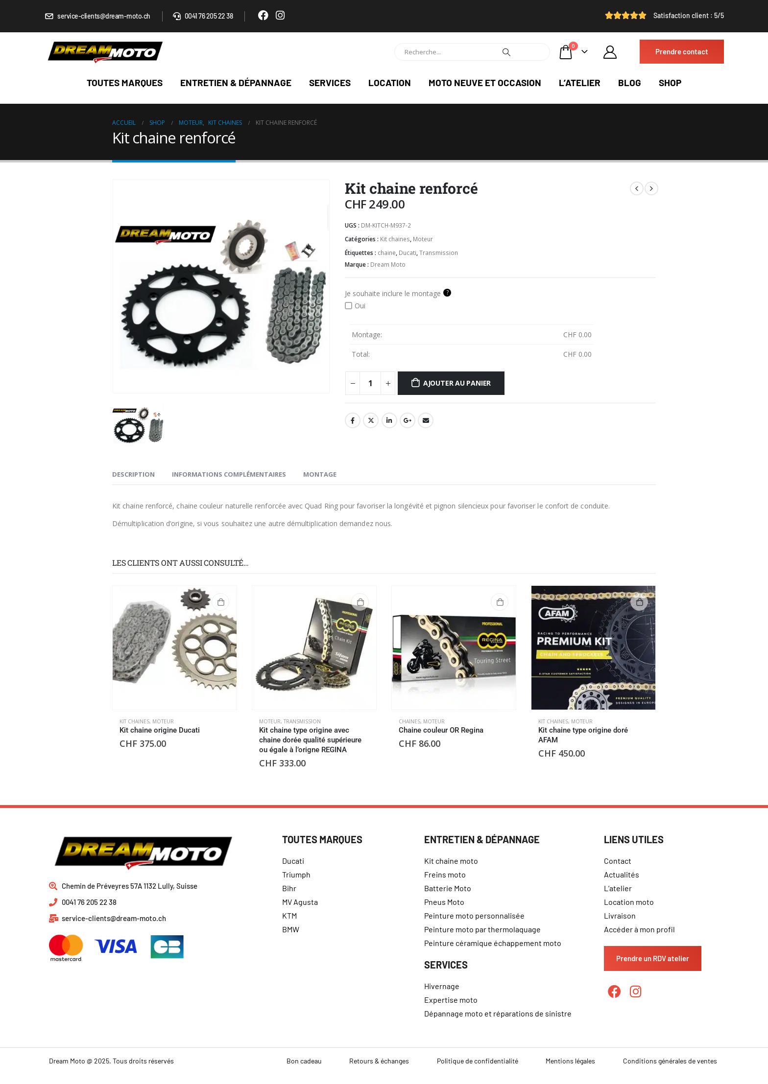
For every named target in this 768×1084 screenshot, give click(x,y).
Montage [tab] (319, 474)
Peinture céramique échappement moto (492, 942)
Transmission (438, 253)
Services (330, 82)
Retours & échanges (379, 1061)
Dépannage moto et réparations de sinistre (498, 1013)
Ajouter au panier (457, 383)
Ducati (407, 253)
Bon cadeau (304, 1061)
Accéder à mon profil (639, 929)
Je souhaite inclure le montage (398, 293)
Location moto (629, 901)
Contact (617, 860)
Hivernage (441, 986)
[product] (175, 648)
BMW (290, 929)
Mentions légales (570, 1061)
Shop (670, 82)
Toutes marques (125, 82)
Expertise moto (451, 999)
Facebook (352, 420)
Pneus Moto (444, 901)
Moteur (423, 239)
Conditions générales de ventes (670, 1061)
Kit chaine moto (451, 860)
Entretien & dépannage (235, 82)
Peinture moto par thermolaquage (482, 929)
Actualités (621, 874)
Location (389, 82)
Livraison (620, 915)
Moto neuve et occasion (485, 82)
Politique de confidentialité (477, 1061)
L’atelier (579, 82)
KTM (289, 915)
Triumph (296, 874)
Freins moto (445, 874)
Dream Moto (388, 264)
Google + (407, 420)
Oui (355, 305)
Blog (629, 82)
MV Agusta (300, 901)
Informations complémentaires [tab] (229, 474)
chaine (387, 253)
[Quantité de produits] (370, 383)
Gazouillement (371, 420)
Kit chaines (395, 239)
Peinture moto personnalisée (474, 915)
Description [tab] (133, 474)
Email (425, 420)
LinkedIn (389, 420)
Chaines (409, 721)
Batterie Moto (447, 888)
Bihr (289, 888)
